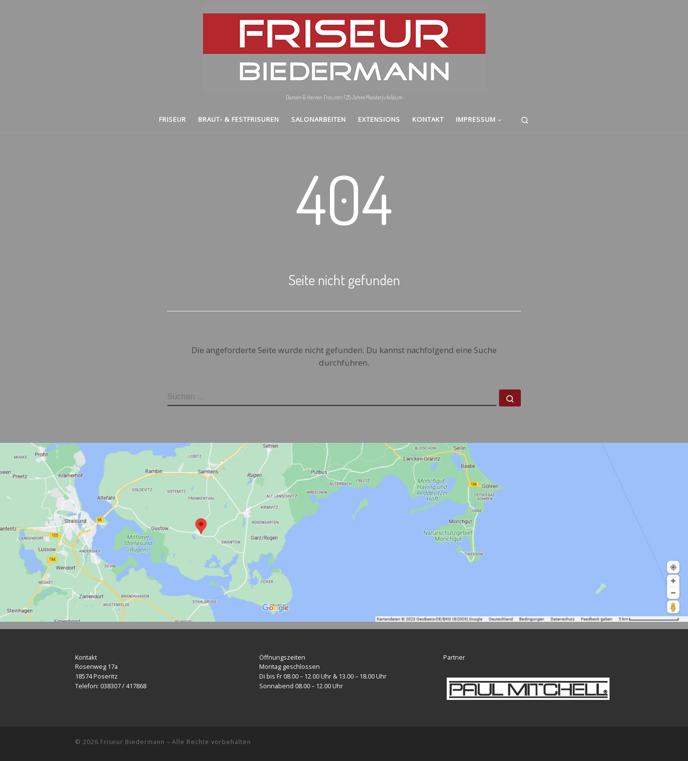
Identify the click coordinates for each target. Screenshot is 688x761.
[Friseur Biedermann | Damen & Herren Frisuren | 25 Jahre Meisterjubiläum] (344, 45)
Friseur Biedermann (132, 742)
